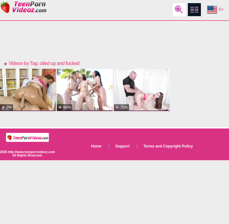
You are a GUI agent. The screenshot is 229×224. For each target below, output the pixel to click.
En (215, 10)
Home (96, 146)
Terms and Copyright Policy (168, 146)
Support (122, 146)
